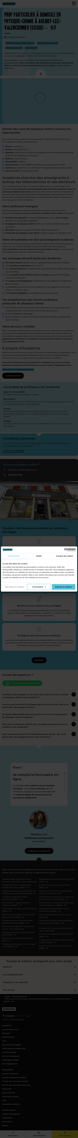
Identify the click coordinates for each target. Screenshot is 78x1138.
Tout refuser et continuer (14, 587)
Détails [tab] (39, 556)
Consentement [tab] (13, 556)
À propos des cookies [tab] (64, 556)
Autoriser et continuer (63, 587)
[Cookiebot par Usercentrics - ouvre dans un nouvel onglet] (65, 549)
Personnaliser (39, 587)
